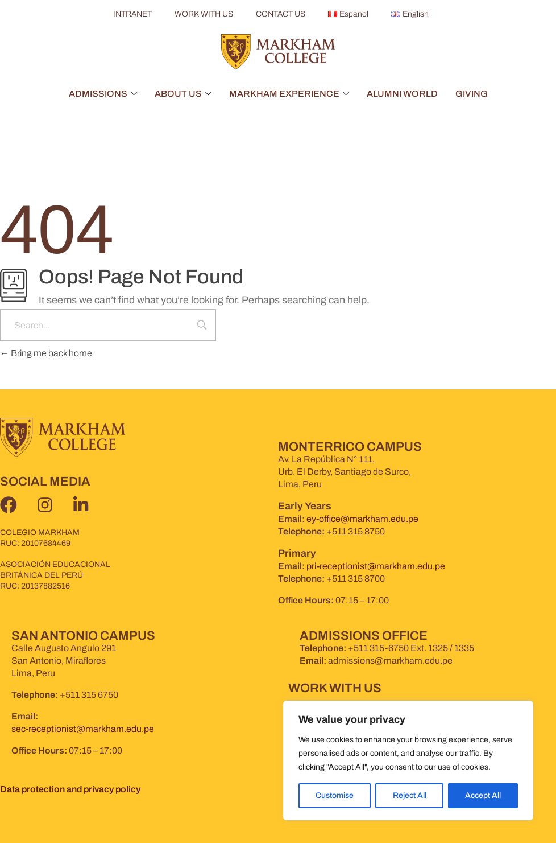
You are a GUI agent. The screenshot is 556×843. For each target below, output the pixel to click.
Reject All (409, 795)
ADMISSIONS (103, 93)
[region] (408, 760)
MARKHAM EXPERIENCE (289, 93)
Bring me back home (46, 353)
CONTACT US (280, 14)
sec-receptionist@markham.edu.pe (82, 729)
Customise (335, 795)
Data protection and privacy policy (70, 789)
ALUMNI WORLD (402, 93)
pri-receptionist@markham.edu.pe (375, 566)
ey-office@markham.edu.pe (362, 519)
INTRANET (131, 14)
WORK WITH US (203, 14)
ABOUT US (183, 93)
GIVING (471, 93)
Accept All (483, 795)
